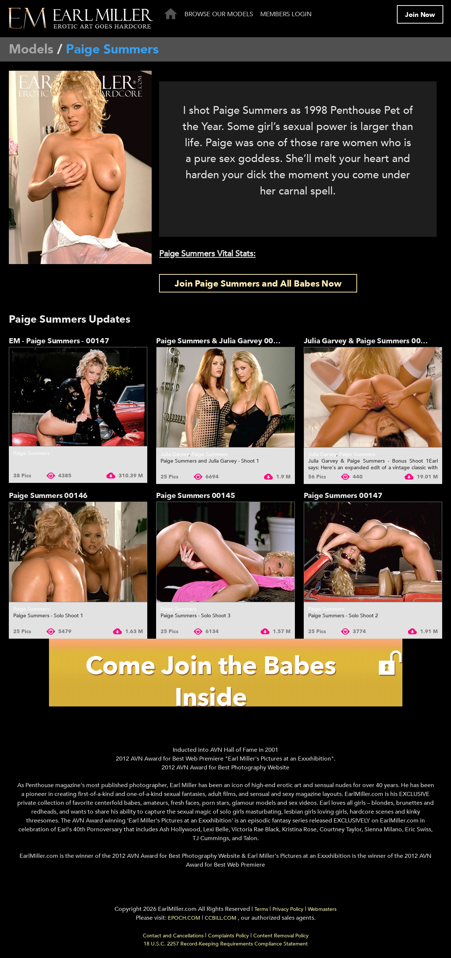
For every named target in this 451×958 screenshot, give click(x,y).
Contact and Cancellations (173, 935)
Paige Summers (31, 453)
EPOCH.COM (184, 918)
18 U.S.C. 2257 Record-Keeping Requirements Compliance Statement (226, 943)
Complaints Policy (228, 935)
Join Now (420, 15)
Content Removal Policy (281, 935)
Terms (261, 909)
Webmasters (322, 909)
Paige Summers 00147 (343, 496)
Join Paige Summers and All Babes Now (258, 284)
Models (31, 49)
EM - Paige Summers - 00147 (59, 341)
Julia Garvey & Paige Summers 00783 (369, 341)
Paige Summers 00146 (48, 496)
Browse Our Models (218, 14)
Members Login (286, 14)
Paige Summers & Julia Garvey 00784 (221, 341)
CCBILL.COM (221, 918)
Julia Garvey (174, 454)
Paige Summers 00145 (195, 496)
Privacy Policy (287, 909)
